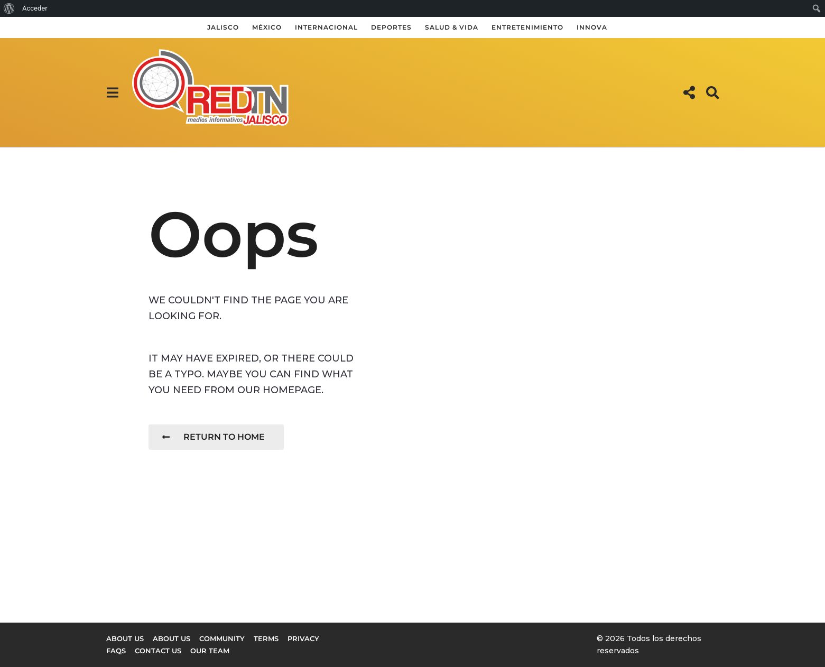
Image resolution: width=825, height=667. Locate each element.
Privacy (303, 638)
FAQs (116, 650)
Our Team (209, 650)
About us (125, 638)
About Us (171, 638)
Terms (266, 638)
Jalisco (223, 27)
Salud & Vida (451, 27)
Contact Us (158, 650)
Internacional (326, 27)
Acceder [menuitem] (35, 8)
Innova (592, 27)
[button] (112, 92)
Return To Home (213, 437)
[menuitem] (9, 8)
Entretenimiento (527, 27)
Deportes (391, 27)
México (267, 27)
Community (222, 638)
